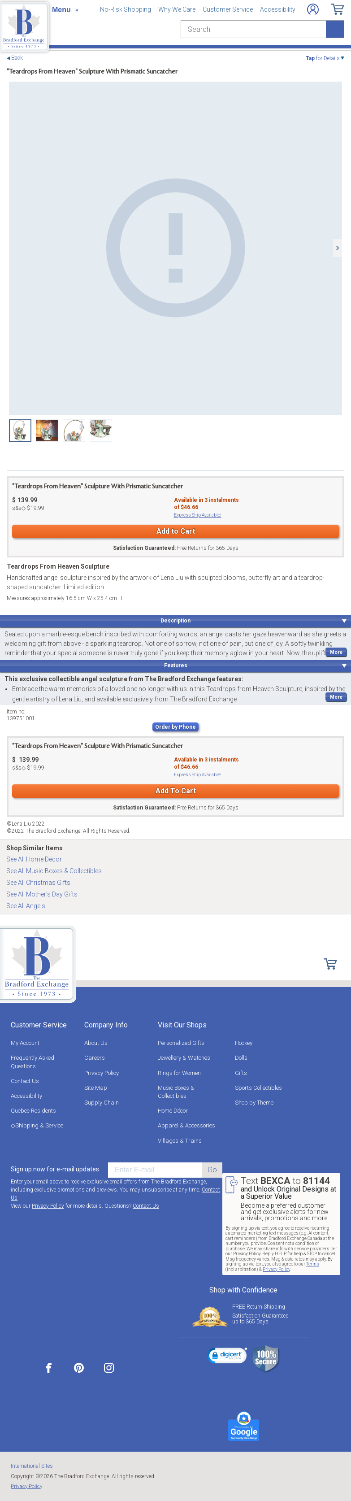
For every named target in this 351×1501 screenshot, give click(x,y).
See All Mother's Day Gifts (42, 894)
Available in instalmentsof (206, 503)
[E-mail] (155, 1170)
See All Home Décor (34, 859)
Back (17, 58)
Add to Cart (175, 531)
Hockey (243, 1043)
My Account (25, 1043)
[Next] (337, 248)
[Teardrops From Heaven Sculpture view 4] (101, 430)
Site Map (95, 1087)
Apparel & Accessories (186, 1125)
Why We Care (176, 9)
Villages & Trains (180, 1140)
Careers (94, 1057)
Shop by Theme (254, 1102)
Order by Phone (175, 727)
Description (175, 621)
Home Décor (173, 1110)
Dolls (241, 1057)
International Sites (32, 1466)
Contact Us (25, 1081)
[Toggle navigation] (65, 10)
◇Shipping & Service (37, 1125)
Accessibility (277, 9)
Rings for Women (179, 1073)
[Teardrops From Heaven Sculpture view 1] (175, 248)
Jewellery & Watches (184, 1057)
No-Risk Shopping (125, 9)
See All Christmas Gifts (38, 882)
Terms (312, 1264)
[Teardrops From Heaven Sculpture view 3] (74, 430)
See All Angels (25, 905)
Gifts (241, 1073)
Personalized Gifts (181, 1043)
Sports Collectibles (258, 1087)
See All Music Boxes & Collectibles (54, 870)
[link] (227, 1357)
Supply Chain (101, 1102)
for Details (323, 58)
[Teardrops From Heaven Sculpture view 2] (47, 430)
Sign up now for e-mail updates (55, 1169)
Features (175, 665)
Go (212, 1170)
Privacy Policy (101, 1073)
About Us (96, 1043)
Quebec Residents (33, 1110)
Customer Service (228, 9)
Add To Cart (176, 791)
